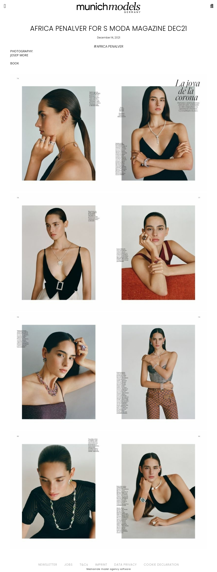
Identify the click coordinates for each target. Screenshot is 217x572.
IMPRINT (101, 564)
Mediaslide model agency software (108, 569)
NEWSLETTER (47, 564)
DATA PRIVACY (125, 564)
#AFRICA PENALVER (108, 46)
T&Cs (84, 564)
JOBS (68, 564)
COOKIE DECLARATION (161, 564)
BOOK (14, 63)
